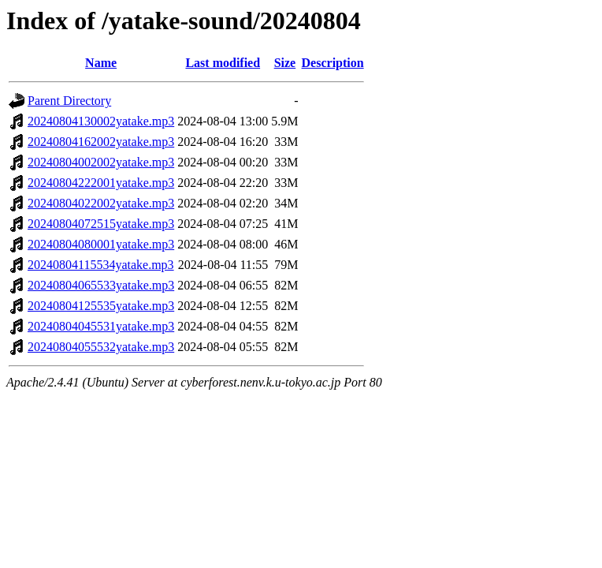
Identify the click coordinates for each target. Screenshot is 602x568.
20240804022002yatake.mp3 (101, 203)
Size (285, 62)
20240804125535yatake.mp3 (101, 305)
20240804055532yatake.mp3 (101, 346)
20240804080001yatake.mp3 (101, 244)
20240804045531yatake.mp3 (101, 326)
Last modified (222, 62)
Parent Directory (69, 100)
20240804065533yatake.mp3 (101, 285)
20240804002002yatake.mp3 (101, 162)
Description (333, 62)
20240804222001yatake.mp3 (101, 182)
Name (101, 62)
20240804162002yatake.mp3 (101, 141)
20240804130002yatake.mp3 (101, 121)
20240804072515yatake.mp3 (101, 223)
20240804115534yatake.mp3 (101, 264)
